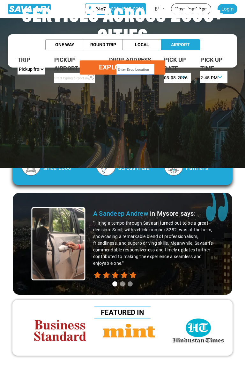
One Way (64, 44)
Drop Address (130, 59)
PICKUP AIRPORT (66, 64)
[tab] (114, 284)
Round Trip (103, 44)
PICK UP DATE (175, 64)
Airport (180, 44)
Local (142, 44)
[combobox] (74, 78)
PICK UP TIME (211, 64)
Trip (24, 59)
